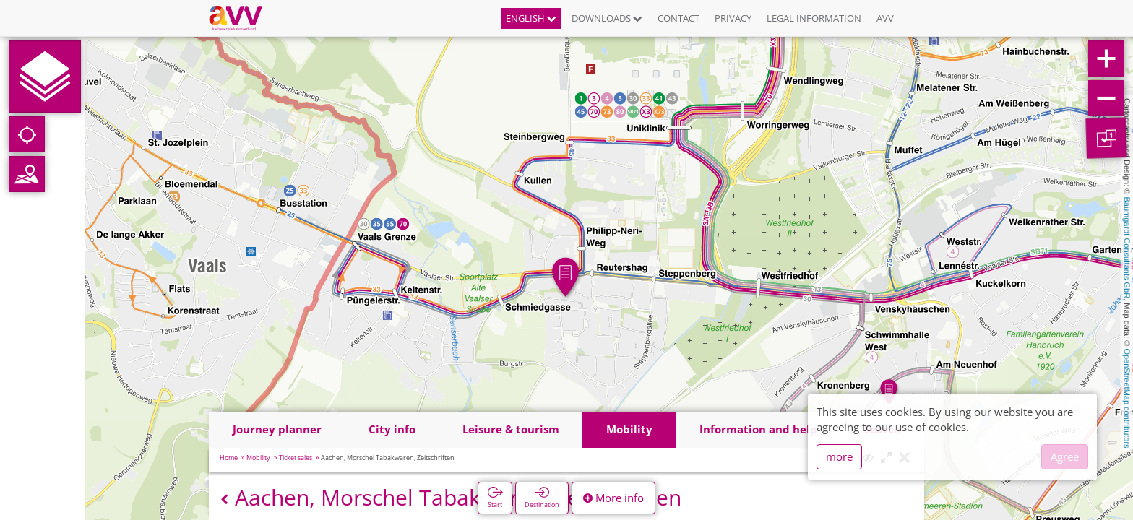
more (839, 456)
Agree (1065, 456)
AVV (885, 18)
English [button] (531, 18)
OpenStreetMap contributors (1127, 398)
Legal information (814, 18)
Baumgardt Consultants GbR (1127, 248)
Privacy (733, 18)
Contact (678, 18)
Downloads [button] (607, 18)
